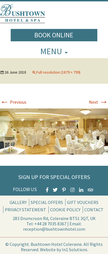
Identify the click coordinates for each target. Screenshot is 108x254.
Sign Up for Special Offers (54, 176)
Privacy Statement (25, 209)
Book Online (53, 35)
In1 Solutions (74, 249)
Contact (94, 209)
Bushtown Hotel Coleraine (56, 244)
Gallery (18, 202)
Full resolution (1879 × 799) (58, 72)
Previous (13, 102)
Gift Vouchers (82, 202)
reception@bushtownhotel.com (54, 229)
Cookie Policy (65, 209)
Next (98, 102)
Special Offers (47, 202)
